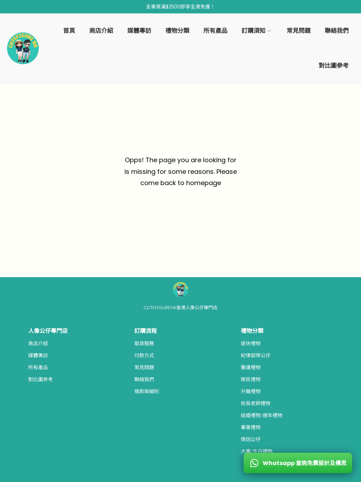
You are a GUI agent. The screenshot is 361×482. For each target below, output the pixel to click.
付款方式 (144, 355)
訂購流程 (145, 331)
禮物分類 (252, 331)
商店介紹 (38, 343)
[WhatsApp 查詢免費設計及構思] (298, 463)
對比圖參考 (40, 379)
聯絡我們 (144, 379)
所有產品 (38, 367)
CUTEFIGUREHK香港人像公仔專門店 (180, 307)
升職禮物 (251, 391)
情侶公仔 (251, 439)
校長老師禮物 (255, 403)
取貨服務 (144, 343)
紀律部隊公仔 (255, 355)
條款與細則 (146, 391)
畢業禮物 (251, 427)
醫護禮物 (251, 367)
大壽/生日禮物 (257, 451)
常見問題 (144, 367)
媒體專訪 (38, 355)
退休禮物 (251, 343)
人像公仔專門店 (48, 331)
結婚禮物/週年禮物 (261, 415)
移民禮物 (251, 379)
